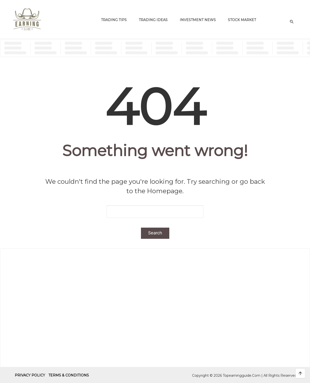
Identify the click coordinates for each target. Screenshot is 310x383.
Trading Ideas (153, 20)
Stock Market (242, 20)
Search (155, 233)
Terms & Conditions (68, 375)
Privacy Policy (30, 375)
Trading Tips (114, 20)
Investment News (198, 20)
